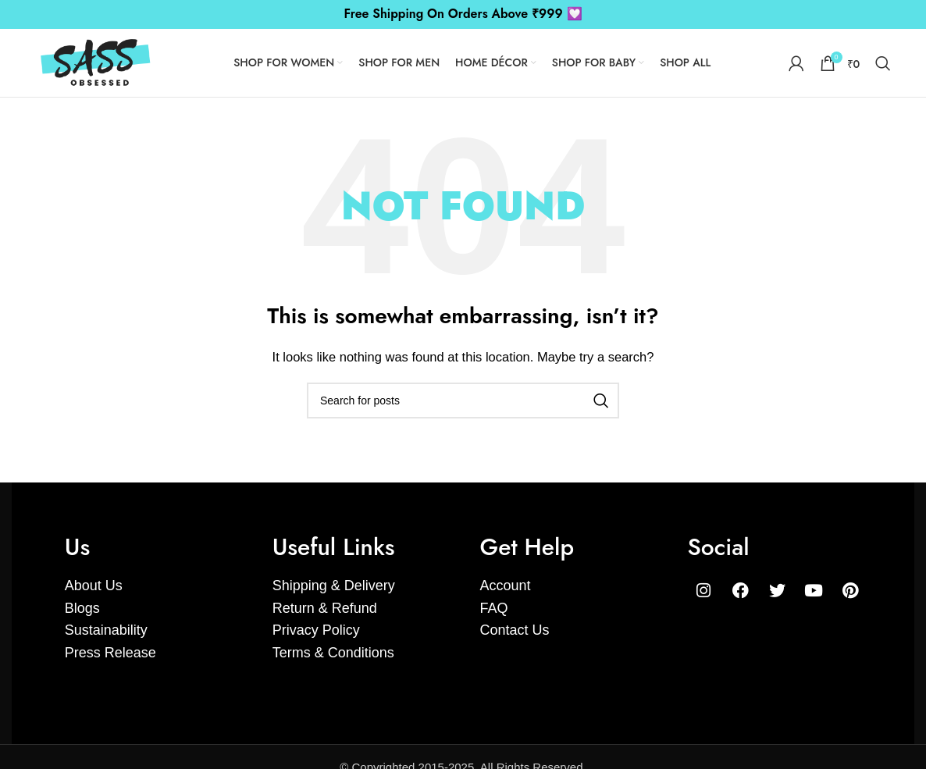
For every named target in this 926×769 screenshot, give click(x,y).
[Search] (883, 68)
